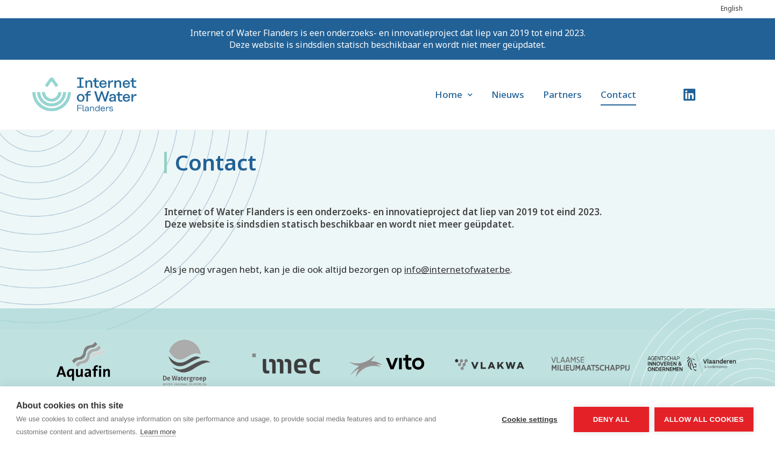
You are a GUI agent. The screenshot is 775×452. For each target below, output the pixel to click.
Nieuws (507, 94)
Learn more (157, 432)
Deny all (611, 419)
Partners (562, 94)
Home (454, 95)
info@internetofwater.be (457, 269)
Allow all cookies (704, 419)
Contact (618, 94)
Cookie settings (530, 419)
